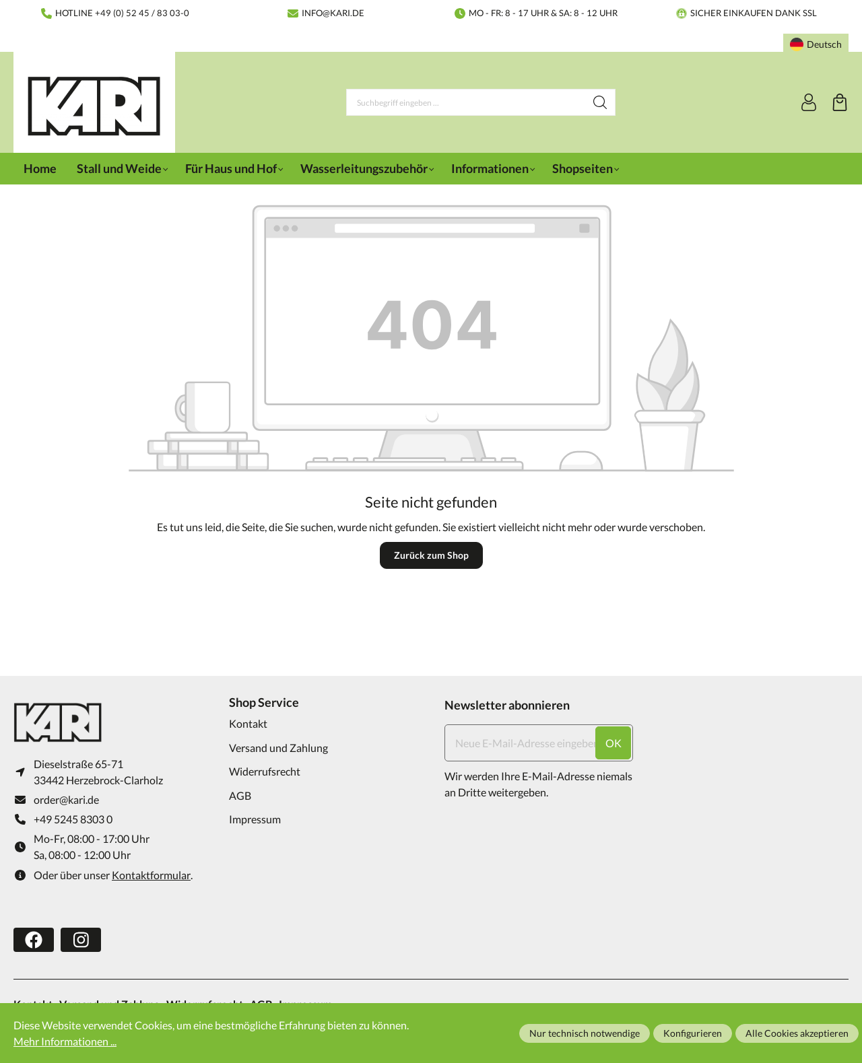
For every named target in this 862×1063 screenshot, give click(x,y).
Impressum (255, 819)
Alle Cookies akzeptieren (797, 1033)
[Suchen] (600, 102)
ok (613, 742)
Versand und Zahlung (278, 747)
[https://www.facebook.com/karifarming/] (33, 940)
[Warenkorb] (840, 102)
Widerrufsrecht (264, 771)
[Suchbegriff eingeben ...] (466, 102)
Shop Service (264, 702)
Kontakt (248, 723)
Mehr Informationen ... (65, 1041)
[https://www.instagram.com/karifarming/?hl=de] (81, 940)
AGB (240, 795)
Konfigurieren (692, 1033)
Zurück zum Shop (431, 555)
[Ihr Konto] (809, 102)
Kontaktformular (151, 875)
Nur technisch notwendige (584, 1033)
